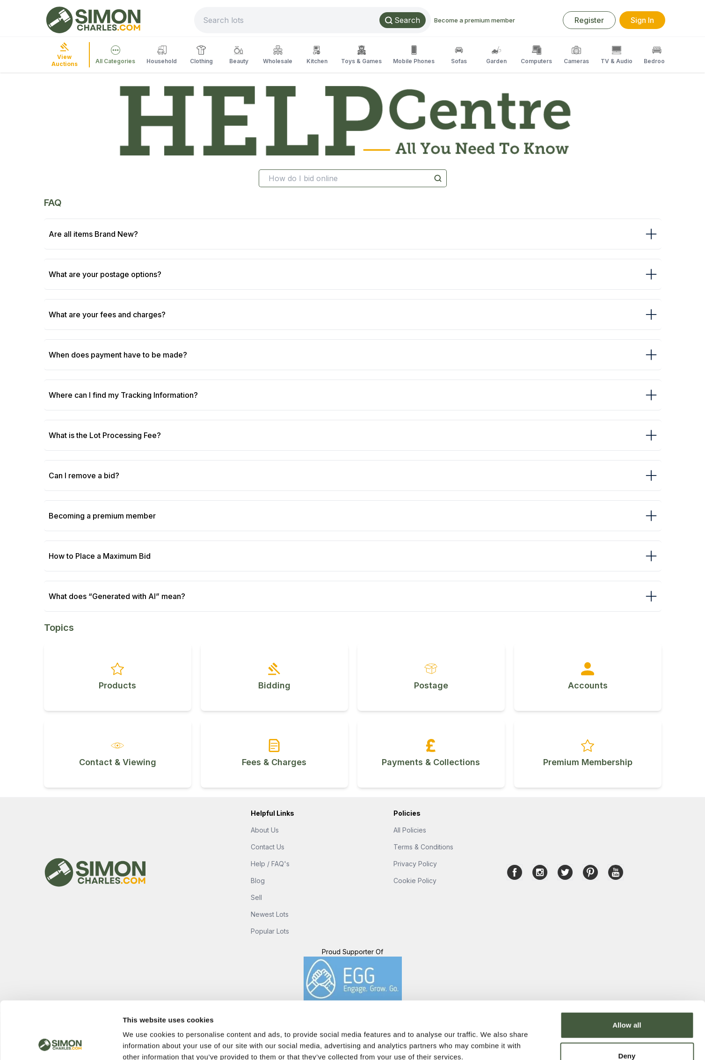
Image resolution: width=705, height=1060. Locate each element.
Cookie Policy (414, 881)
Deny (626, 998)
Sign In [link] (642, 20)
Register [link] (589, 20)
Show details (491, 1041)
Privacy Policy (415, 864)
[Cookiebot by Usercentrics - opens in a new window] (61, 1042)
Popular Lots (270, 931)
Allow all (626, 968)
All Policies (409, 830)
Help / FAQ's (270, 864)
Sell (256, 897)
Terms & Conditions (423, 847)
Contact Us (267, 847)
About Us (265, 830)
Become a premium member (474, 20)
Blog (258, 881)
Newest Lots (270, 914)
